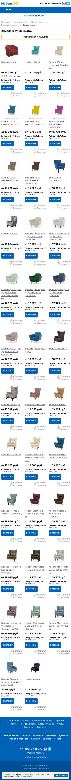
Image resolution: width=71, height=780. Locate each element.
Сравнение (56, 10)
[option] (11, 50)
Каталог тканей (46, 724)
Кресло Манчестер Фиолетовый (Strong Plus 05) (11, 626)
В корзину (8, 87)
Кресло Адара (32, 679)
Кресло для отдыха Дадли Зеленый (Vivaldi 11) (35, 293)
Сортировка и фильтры (35, 37)
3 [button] (12, 118)
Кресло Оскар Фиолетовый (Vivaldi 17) (56, 124)
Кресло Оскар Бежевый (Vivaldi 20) (10, 180)
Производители (28, 724)
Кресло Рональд (9, 233)
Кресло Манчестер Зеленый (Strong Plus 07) (35, 626)
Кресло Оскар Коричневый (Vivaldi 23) (32, 180)
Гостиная (38, 736)
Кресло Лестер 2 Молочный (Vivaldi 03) (34, 458)
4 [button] (15, 118)
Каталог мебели (20, 22)
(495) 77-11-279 (50, 4)
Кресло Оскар (32, 62)
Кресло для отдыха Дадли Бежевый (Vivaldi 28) (11, 351)
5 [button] (17, 118)
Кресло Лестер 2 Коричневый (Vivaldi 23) (57, 514)
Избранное (62, 10)
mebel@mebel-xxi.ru (35, 757)
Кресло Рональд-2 (58, 348)
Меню (8, 9)
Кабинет (35, 739)
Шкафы (47, 739)
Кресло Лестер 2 (57, 405)
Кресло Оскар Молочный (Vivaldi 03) (58, 65)
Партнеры (29, 727)
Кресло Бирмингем (35, 405)
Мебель (57, 739)
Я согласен (61, 775)
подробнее (27, 776)
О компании (13, 721)
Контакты (12, 724)
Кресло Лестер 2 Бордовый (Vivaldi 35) (34, 514)
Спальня (26, 736)
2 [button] (9, 118)
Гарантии (59, 721)
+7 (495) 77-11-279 (31, 749)
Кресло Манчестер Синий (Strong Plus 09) (58, 626)
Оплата (25, 721)
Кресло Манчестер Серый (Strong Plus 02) (58, 570)
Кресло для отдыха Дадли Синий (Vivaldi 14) (59, 293)
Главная (5, 22)
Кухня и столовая (19, 739)
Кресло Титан (8, 62)
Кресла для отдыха (9, 25)
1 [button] (7, 118)
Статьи (60, 724)
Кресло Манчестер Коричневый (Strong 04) (11, 570)
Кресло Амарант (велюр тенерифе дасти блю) (10, 682)
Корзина (68, 10)
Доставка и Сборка (42, 721)
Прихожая (51, 736)
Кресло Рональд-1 (10, 405)
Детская (63, 736)
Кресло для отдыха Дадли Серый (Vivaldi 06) (59, 236)
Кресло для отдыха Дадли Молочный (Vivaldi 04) (35, 236)
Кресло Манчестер (11, 455)
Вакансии (42, 727)
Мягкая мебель (37, 22)
